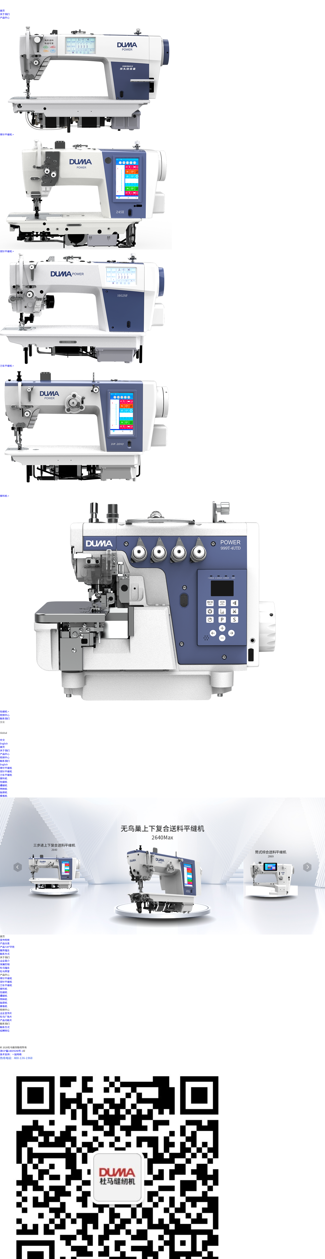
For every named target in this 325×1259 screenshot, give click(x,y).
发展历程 (5, 964)
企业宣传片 (6, 1013)
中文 (2, 740)
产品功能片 (6, 1020)
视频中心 (5, 715)
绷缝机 (3, 995)
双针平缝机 (6, 981)
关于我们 (5, 14)
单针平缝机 (6, 978)
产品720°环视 (7, 947)
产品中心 (5, 17)
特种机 (3, 999)
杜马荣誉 (5, 971)
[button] (18, 867)
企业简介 (5, 960)
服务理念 (5, 950)
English (4, 743)
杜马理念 (5, 967)
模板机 (3, 1006)
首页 (2, 10)
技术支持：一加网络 (10, 1054)
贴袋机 (3, 1002)
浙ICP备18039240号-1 (11, 1051)
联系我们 (5, 718)
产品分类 (5, 943)
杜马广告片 (6, 1016)
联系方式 (5, 954)
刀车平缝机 (6, 985)
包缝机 (3, 992)
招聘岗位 (5, 1030)
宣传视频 (5, 940)
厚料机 (3, 988)
